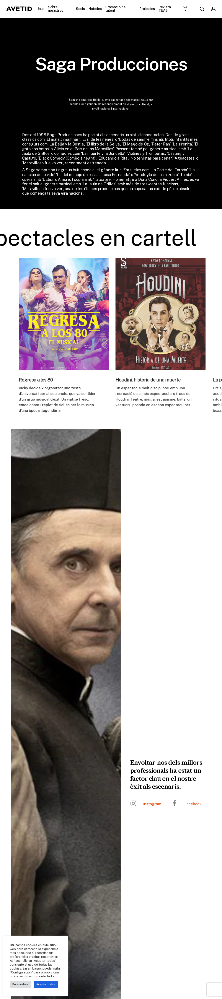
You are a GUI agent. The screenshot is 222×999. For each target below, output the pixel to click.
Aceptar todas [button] (45, 984)
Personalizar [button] (20, 984)
